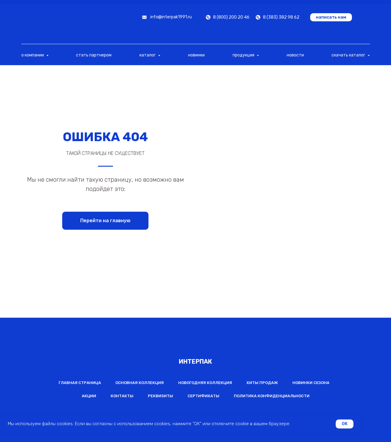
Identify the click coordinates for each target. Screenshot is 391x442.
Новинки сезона (310, 382)
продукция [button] (244, 55)
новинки (196, 55)
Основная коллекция (139, 382)
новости (295, 55)
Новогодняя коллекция (205, 382)
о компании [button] (33, 55)
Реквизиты (160, 396)
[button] (331, 17)
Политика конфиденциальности (272, 396)
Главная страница (80, 382)
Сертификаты (203, 396)
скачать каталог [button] (348, 55)
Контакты (122, 396)
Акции (89, 396)
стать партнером (93, 55)
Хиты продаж (262, 382)
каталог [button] (148, 55)
